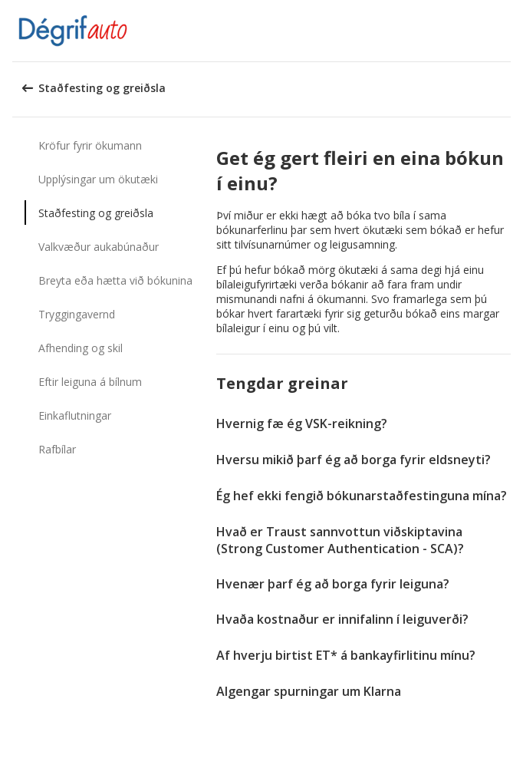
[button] (506, 30)
